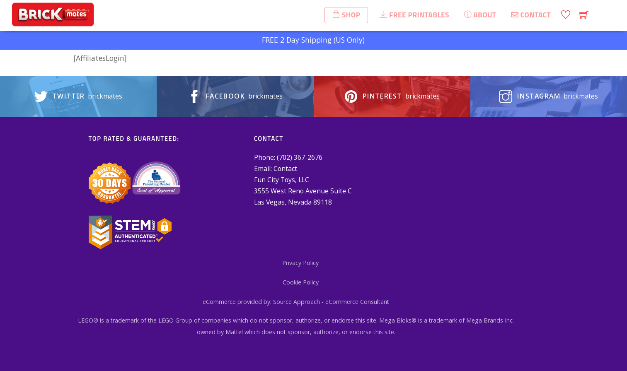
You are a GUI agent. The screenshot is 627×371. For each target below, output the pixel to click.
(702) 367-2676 (299, 157)
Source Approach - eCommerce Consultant (331, 302)
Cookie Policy (301, 282)
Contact (285, 168)
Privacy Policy (300, 263)
